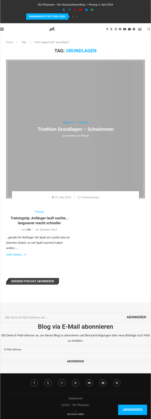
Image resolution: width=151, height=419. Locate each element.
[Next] (76, 16)
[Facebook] (58, 9)
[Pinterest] (75, 9)
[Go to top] (75, 414)
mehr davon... (16, 254)
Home (9, 42)
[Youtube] (80, 9)
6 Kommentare (88, 197)
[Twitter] (64, 9)
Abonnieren (136, 317)
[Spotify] (92, 9)
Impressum (75, 398)
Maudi (85, 135)
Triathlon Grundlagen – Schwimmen (75, 129)
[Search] (149, 29)
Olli (29, 229)
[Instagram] (69, 9)
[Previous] (73, 16)
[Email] (86, 9)
